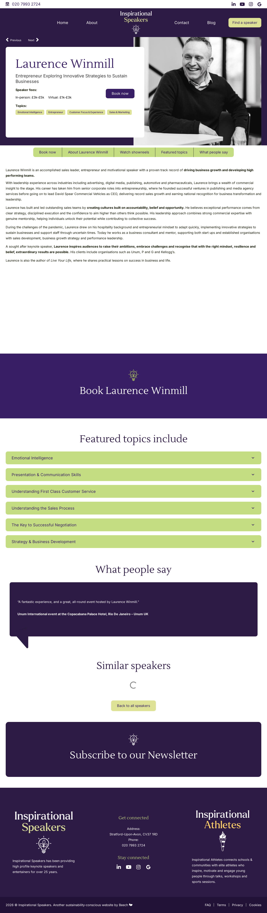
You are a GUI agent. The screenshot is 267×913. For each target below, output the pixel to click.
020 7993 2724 (133, 845)
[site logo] (136, 22)
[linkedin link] (234, 3)
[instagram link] (251, 3)
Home (62, 22)
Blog (211, 22)
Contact (181, 22)
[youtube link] (242, 3)
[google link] (260, 3)
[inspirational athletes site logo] (223, 831)
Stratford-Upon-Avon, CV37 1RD (134, 834)
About (92, 22)
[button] (133, 457)
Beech (126, 905)
